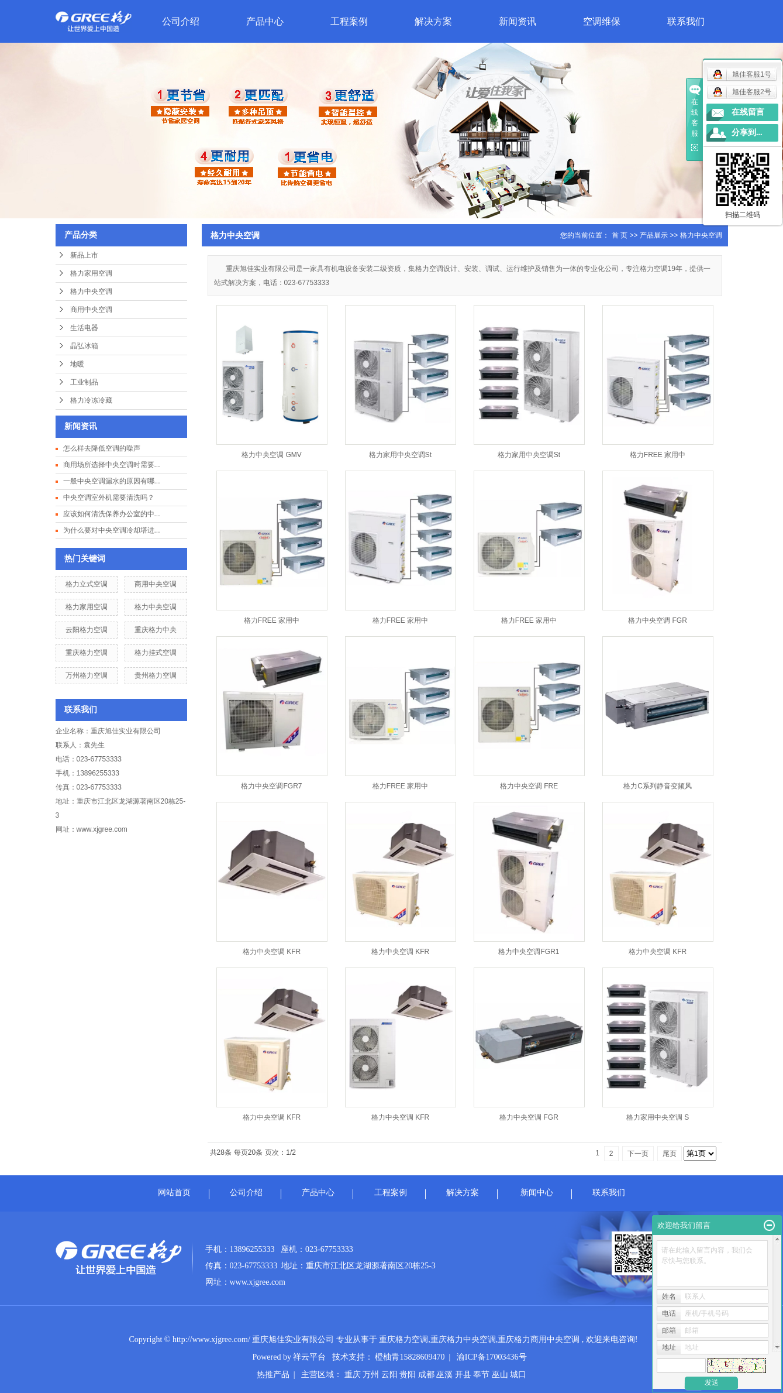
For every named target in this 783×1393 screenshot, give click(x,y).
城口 (518, 1374)
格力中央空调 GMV (272, 455)
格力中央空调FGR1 (528, 952)
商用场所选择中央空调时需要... (111, 465)
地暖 (77, 364)
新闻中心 (536, 1192)
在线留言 (748, 112)
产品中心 (265, 21)
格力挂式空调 (155, 653)
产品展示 (654, 235)
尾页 (670, 1154)
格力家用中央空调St (400, 455)
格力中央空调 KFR (272, 952)
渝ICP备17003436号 (492, 1357)
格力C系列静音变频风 (657, 786)
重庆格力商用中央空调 (539, 1339)
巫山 (500, 1374)
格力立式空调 (86, 584)
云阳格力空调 (86, 630)
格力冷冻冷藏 (91, 400)
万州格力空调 (86, 675)
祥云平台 (309, 1357)
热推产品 (273, 1374)
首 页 (619, 235)
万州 (371, 1374)
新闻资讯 (517, 21)
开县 (463, 1374)
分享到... (747, 132)
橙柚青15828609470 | (415, 1357)
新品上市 (84, 255)
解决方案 (433, 21)
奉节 (481, 1374)
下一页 (638, 1154)
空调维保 (601, 21)
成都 (426, 1374)
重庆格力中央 (155, 630)
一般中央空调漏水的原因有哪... (111, 481)
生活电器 (84, 328)
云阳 (389, 1374)
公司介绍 (180, 21)
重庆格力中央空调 (463, 1339)
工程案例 (349, 21)
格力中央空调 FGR (657, 620)
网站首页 (174, 1192)
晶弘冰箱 (84, 346)
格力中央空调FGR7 (271, 786)
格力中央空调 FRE (529, 786)
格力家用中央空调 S (657, 1117)
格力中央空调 (91, 291)
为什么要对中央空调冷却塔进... (111, 530)
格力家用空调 (91, 273)
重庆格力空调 (86, 653)
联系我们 (686, 21)
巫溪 (444, 1374)
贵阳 (407, 1374)
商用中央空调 (91, 310)
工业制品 (84, 382)
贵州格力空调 (155, 675)
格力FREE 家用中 (657, 455)
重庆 (352, 1374)
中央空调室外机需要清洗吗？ (108, 497)
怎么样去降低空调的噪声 (101, 448)
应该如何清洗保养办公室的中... (111, 514)
